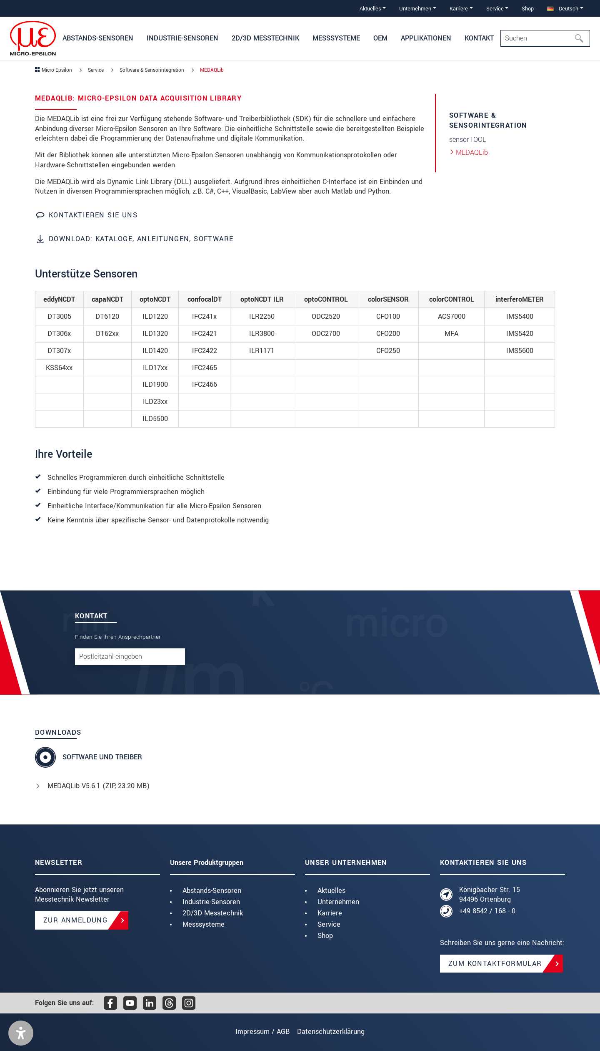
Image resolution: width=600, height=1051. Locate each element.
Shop (528, 9)
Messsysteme (203, 924)
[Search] (545, 38)
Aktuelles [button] (370, 9)
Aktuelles (331, 890)
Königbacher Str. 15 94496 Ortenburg (489, 895)
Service (329, 924)
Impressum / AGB (258, 1031)
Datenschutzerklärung (335, 1031)
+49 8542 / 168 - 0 (487, 911)
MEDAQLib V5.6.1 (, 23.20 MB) (99, 786)
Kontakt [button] (479, 38)
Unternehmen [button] (415, 9)
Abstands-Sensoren (211, 890)
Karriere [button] (459, 9)
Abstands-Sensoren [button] (97, 38)
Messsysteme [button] (336, 38)
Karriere (330, 913)
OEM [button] (380, 38)
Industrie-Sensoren (211, 901)
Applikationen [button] (426, 38)
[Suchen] (581, 38)
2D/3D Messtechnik (212, 913)
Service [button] (495, 9)
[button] (20, 1033)
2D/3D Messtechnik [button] (265, 38)
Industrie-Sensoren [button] (182, 38)
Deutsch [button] (562, 9)
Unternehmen (338, 901)
